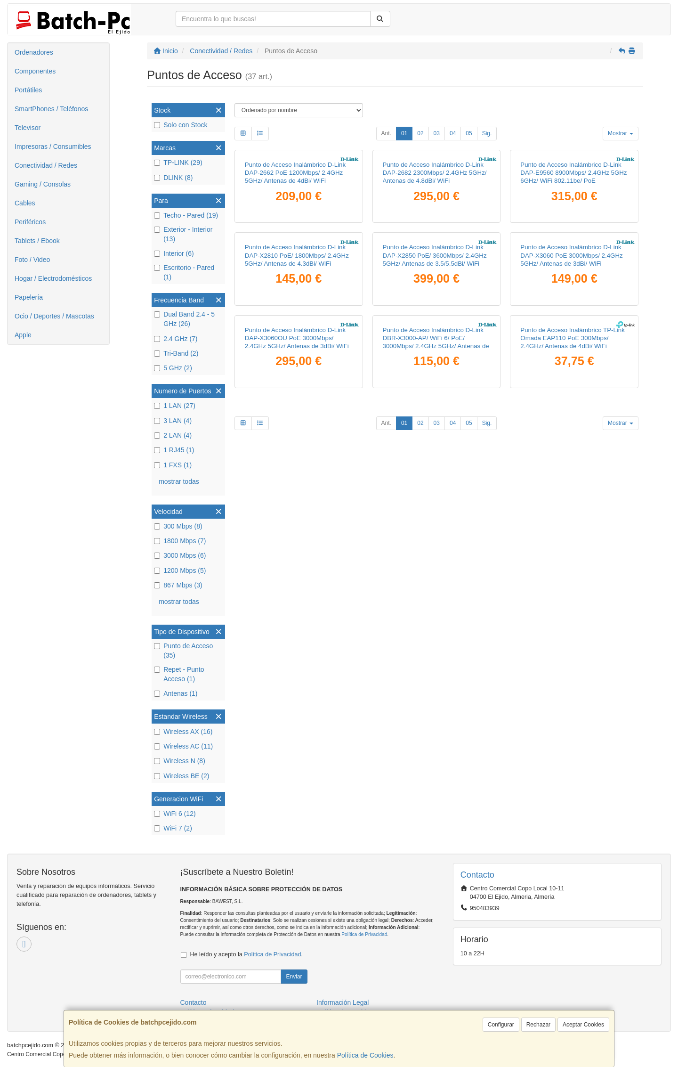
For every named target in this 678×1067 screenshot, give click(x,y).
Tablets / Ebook (37, 240)
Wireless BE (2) (181, 776)
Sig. (487, 133)
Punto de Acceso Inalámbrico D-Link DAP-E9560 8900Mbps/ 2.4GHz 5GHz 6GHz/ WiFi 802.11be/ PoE (573, 272)
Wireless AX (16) (183, 731)
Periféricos (30, 222)
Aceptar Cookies (583, 1024)
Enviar (294, 976)
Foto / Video (32, 259)
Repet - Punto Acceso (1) (179, 674)
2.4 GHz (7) (175, 338)
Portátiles (28, 90)
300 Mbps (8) (178, 526)
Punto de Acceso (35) (183, 650)
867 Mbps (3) (178, 585)
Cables (25, 203)
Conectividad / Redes (46, 165)
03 (437, 133)
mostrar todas (179, 481)
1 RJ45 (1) (174, 450)
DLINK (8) (173, 177)
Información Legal (342, 1002)
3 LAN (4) (173, 420)
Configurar (501, 1024)
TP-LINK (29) (178, 162)
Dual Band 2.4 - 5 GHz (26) (184, 318)
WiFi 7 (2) (173, 828)
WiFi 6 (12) (174, 813)
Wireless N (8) (179, 761)
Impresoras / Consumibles (53, 146)
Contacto (193, 1002)
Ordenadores (34, 52)
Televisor (27, 127)
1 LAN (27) (174, 405)
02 (420, 133)
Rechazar (538, 1024)
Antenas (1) (175, 693)
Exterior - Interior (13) (183, 234)
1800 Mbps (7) (180, 541)
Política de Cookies (365, 1055)
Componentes (35, 71)
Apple (23, 335)
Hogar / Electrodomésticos (53, 278)
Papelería (29, 297)
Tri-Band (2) (176, 353)
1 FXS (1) (173, 465)
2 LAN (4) (173, 435)
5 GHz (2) (173, 368)
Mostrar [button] (620, 133)
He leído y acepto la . (246, 954)
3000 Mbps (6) (180, 555)
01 (404, 133)
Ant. (386, 133)
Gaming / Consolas (43, 184)
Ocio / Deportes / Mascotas (54, 316)
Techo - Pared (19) (186, 215)
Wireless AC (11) (183, 746)
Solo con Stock (180, 125)
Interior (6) (174, 253)
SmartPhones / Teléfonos (51, 109)
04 (453, 133)
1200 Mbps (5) (180, 570)
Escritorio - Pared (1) (184, 272)
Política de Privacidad (364, 934)
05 (469, 133)
